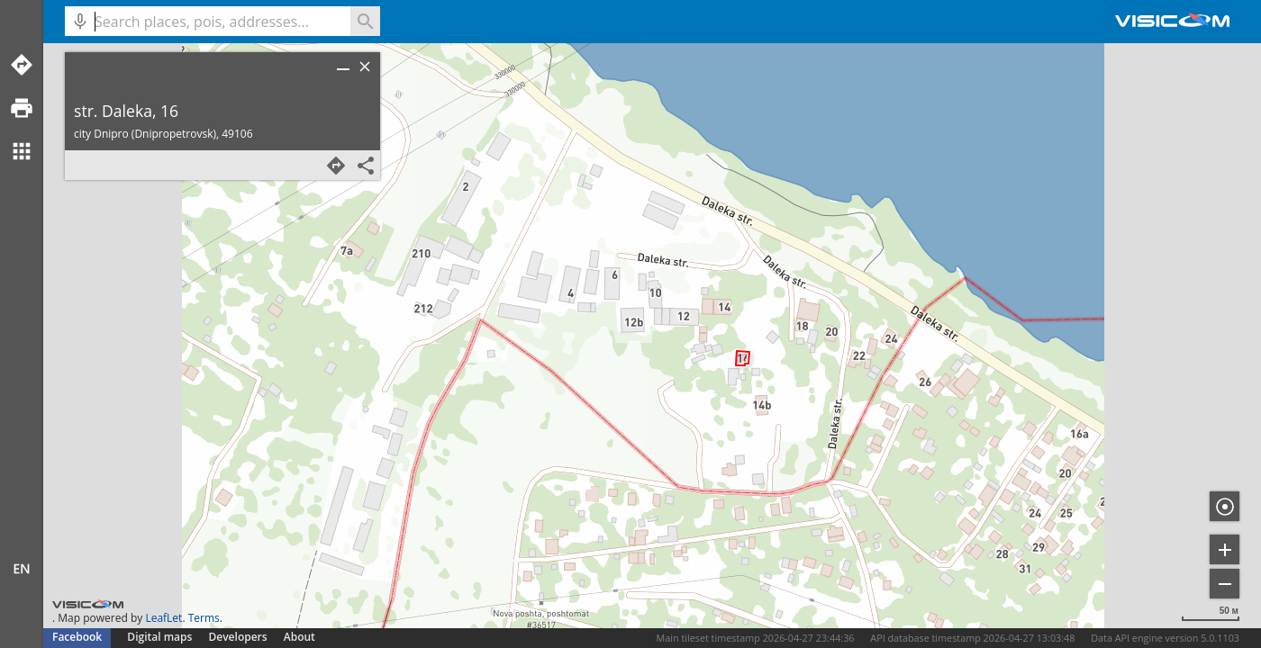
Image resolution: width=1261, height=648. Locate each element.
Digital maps (161, 636)
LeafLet (163, 618)
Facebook (77, 636)
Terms (204, 618)
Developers (238, 636)
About (299, 636)
